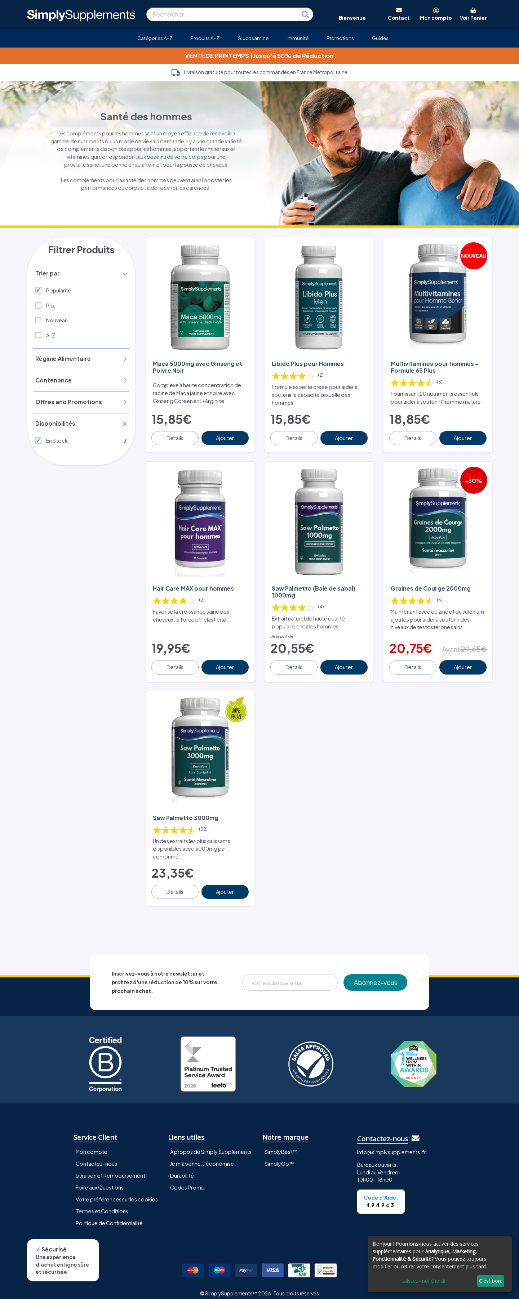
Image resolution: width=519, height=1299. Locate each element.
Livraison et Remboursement (110, 1168)
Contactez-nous (96, 1157)
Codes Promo (187, 1180)
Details (175, 435)
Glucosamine (253, 38)
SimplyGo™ (279, 1157)
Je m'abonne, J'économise (202, 1157)
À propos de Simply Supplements (211, 1145)
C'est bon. (490, 1280)
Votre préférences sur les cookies (117, 1192)
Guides (380, 38)
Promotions (340, 38)
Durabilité (182, 1168)
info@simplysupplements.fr (391, 1145)
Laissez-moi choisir (423, 1280)
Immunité (298, 38)
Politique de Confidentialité (109, 1216)
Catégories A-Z (155, 38)
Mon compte (91, 1145)
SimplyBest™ (281, 1145)
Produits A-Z (204, 38)
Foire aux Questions (100, 1180)
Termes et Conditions (102, 1204)
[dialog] (440, 1264)
